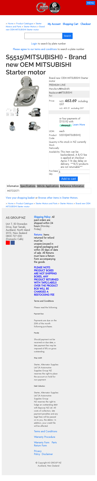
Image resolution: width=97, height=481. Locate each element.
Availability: (54, 152)
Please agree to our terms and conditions (35, 49)
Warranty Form (41, 442)
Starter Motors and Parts (46, 203)
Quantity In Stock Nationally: (54, 145)
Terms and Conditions (45, 431)
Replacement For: (55, 94)
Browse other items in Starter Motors (57, 198)
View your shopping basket (20, 198)
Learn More (79, 124)
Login (34, 43)
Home (11, 23)
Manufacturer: (56, 88)
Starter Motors (30, 26)
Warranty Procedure (44, 437)
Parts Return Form (45, 444)
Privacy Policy (38, 452)
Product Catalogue (24, 23)
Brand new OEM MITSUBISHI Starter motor (25, 28)
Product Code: (53, 137)
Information (13, 186)
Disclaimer (47, 454)
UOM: (52, 131)
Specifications (27, 186)
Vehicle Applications (48, 186)
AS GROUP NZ (54, 462)
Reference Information (72, 186)
